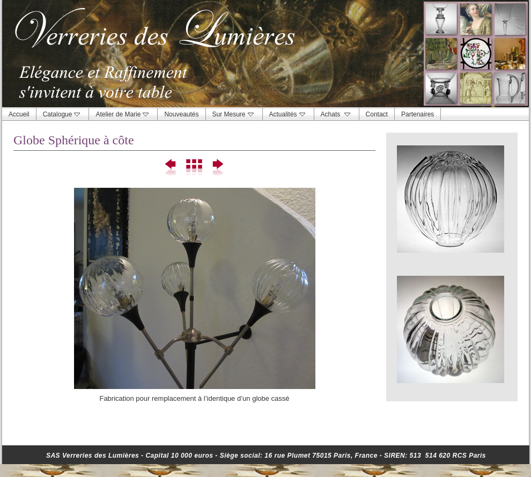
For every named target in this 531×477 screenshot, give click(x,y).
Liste (194, 168)
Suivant (217, 168)
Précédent (171, 168)
